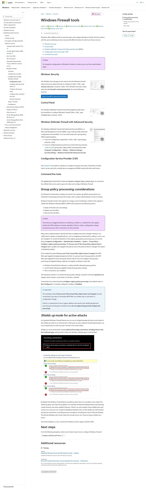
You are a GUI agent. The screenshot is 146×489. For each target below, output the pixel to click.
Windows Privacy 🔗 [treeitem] (9, 138)
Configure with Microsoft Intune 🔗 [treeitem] (17, 85)
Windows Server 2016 (56, 28)
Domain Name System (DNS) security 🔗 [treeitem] (15, 52)
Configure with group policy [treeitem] (16, 90)
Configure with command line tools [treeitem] (17, 95)
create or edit (49, 147)
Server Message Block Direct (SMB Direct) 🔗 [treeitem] (15, 121)
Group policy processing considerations (131, 18)
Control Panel (49, 47)
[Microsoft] (3, 2)
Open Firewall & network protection (54, 96)
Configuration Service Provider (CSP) (56, 52)
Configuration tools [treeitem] (15, 81)
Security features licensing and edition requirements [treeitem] (12, 24)
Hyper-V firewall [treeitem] (12, 102)
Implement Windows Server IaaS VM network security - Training (59, 453)
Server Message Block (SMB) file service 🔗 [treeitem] (15, 116)
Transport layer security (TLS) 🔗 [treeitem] (15, 47)
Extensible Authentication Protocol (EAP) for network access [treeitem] (14, 63)
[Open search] (137, 2)
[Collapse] (23, 12)
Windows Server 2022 (89, 26)
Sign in (142, 2)
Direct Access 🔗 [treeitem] (11, 112)
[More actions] (103, 14)
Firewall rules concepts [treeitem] (14, 74)
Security (55, 14)
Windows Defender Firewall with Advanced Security (61, 49)
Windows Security (50, 44)
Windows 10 (61, 26)
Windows (48, 14)
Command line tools (51, 54)
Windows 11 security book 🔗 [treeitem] (12, 20)
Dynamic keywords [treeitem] (15, 99)
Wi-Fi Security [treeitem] (11, 59)
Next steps (127, 26)
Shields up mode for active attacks (131, 22)
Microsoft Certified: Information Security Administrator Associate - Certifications (64, 461)
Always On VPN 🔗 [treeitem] (12, 109)
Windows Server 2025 (74, 26)
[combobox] (12, 16)
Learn (42, 14)
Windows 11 (52, 26)
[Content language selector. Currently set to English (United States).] (10, 486)
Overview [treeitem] (11, 71)
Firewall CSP (48, 166)
